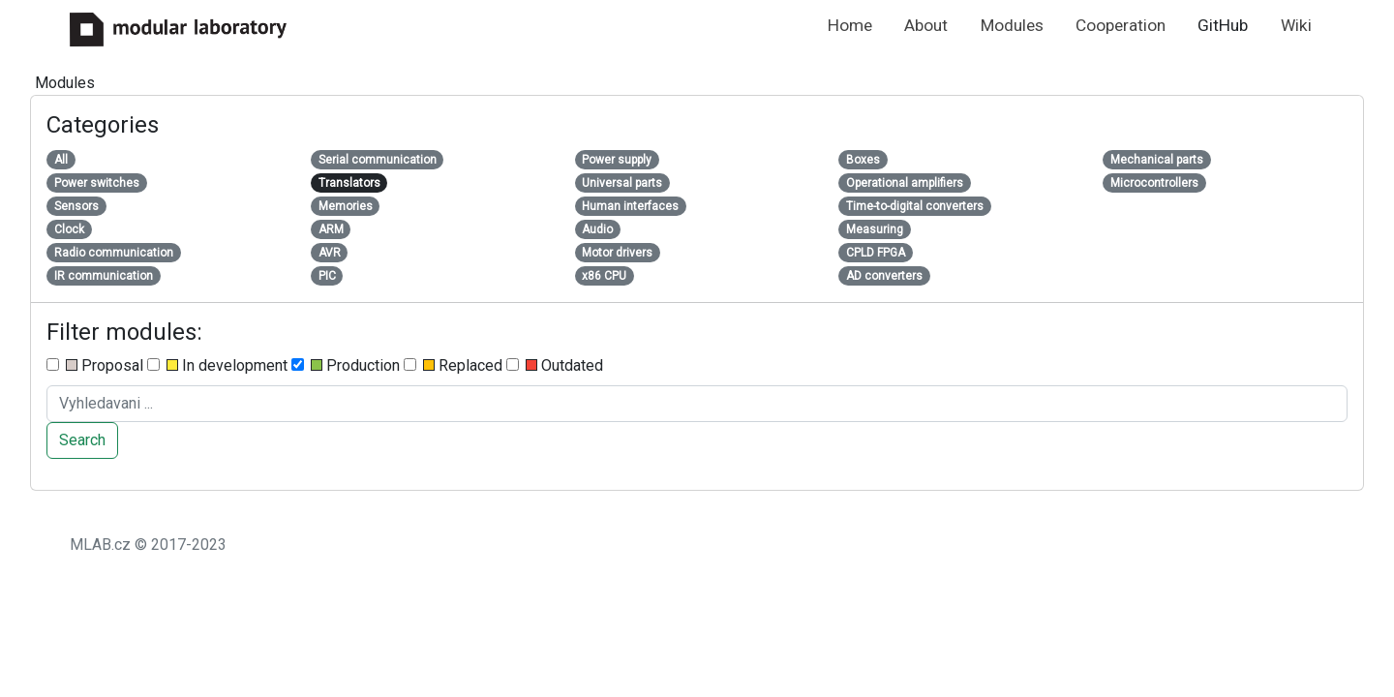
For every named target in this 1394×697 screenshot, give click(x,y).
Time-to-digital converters (915, 206)
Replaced (453, 365)
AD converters (884, 276)
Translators (349, 183)
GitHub (1222, 25)
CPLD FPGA (875, 252)
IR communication (103, 276)
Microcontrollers (1154, 183)
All (61, 160)
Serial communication (377, 160)
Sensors (76, 206)
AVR (329, 252)
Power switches (96, 183)
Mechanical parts (1156, 160)
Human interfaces (630, 206)
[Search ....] (697, 403)
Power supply (617, 160)
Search (82, 440)
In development (217, 365)
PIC (327, 276)
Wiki (1296, 25)
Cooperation (1121, 25)
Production (345, 365)
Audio (597, 229)
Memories (345, 206)
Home (850, 25)
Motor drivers (617, 252)
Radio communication (113, 252)
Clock (69, 229)
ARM (331, 229)
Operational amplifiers (904, 183)
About (926, 25)
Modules (1012, 25)
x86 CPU (604, 276)
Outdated (554, 365)
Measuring (874, 229)
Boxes (863, 160)
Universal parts (622, 183)
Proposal (94, 365)
